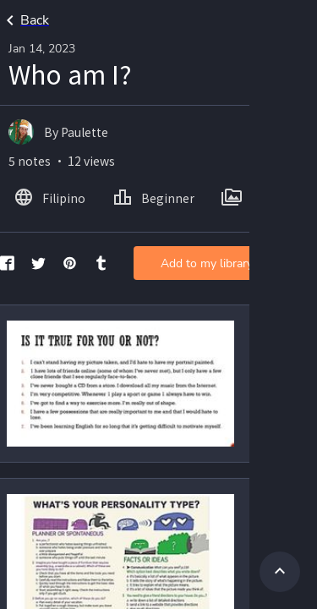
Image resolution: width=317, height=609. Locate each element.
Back (24, 20)
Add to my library (207, 263)
